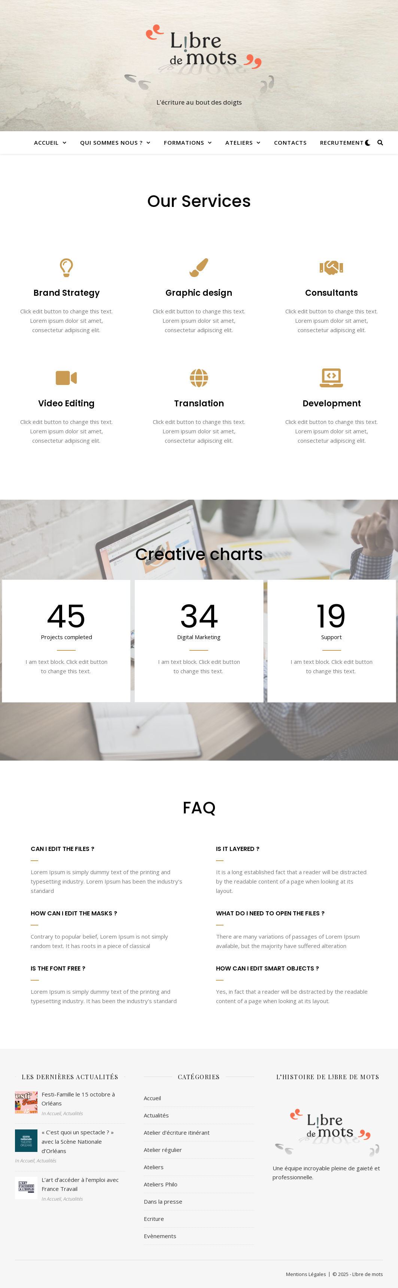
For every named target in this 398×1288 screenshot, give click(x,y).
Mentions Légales (306, 1274)
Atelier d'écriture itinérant (177, 1132)
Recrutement (342, 142)
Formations (184, 142)
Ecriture (154, 1218)
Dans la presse (163, 1201)
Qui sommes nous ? (111, 142)
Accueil (46, 142)
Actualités (156, 1115)
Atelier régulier (163, 1149)
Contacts (290, 142)
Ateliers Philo (160, 1184)
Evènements (160, 1236)
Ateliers (239, 142)
